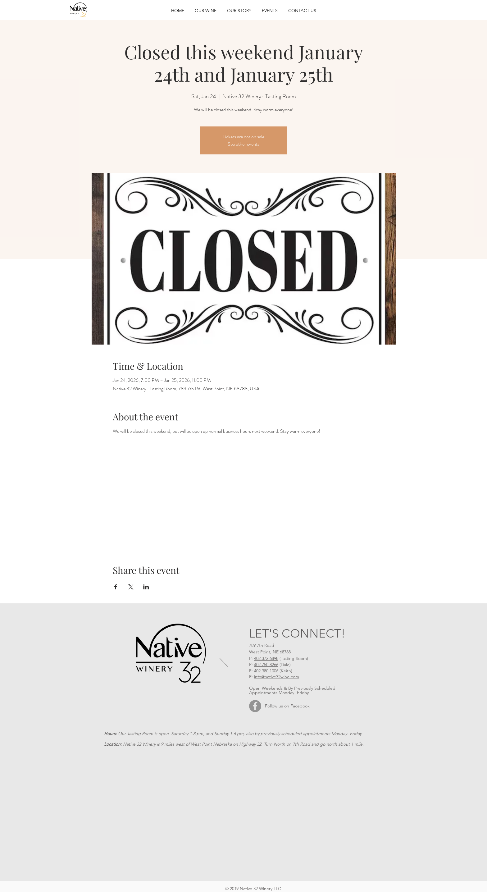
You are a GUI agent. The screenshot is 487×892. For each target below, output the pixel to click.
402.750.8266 (266, 664)
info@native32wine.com (276, 676)
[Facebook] (255, 706)
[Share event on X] (131, 586)
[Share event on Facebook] (116, 586)
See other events (243, 144)
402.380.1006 (266, 671)
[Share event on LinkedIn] (146, 586)
